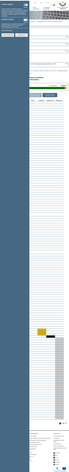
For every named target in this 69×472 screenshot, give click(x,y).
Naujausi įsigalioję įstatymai (33, 441)
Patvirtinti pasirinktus (8, 35)
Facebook (57, 451)
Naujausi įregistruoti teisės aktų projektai (36, 439)
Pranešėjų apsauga (31, 447)
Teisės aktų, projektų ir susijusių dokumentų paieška (39, 437)
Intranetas (29, 459)
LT (46, 3)
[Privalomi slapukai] (25, 5)
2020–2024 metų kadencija (9, 37)
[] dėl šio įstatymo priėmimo (29, 64)
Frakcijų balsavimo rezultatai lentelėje (50, 95)
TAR (35, 3)
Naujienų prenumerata (58, 444)
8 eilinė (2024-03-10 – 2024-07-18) (11, 44)
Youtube (57, 458)
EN (48, 3)
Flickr (56, 454)
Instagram (57, 461)
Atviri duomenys (57, 442)
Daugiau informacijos (7, 30)
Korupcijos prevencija (32, 445)
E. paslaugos (56, 437)
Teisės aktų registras (32, 435)
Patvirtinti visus (21, 35)
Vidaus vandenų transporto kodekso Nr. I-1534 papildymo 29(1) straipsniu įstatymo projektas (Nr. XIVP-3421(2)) (30, 70)
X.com (56, 456)
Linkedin (57, 463)
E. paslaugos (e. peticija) (46, 8)
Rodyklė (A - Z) (30, 455)
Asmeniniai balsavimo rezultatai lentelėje (34, 95)
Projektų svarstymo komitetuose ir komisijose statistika (49, 21)
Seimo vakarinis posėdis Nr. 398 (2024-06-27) (13, 51)
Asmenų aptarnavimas (58, 435)
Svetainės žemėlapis (31, 453)
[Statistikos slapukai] (25, 20)
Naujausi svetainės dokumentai (34, 443)
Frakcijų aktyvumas (30, 21)
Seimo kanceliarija (36, 8)
